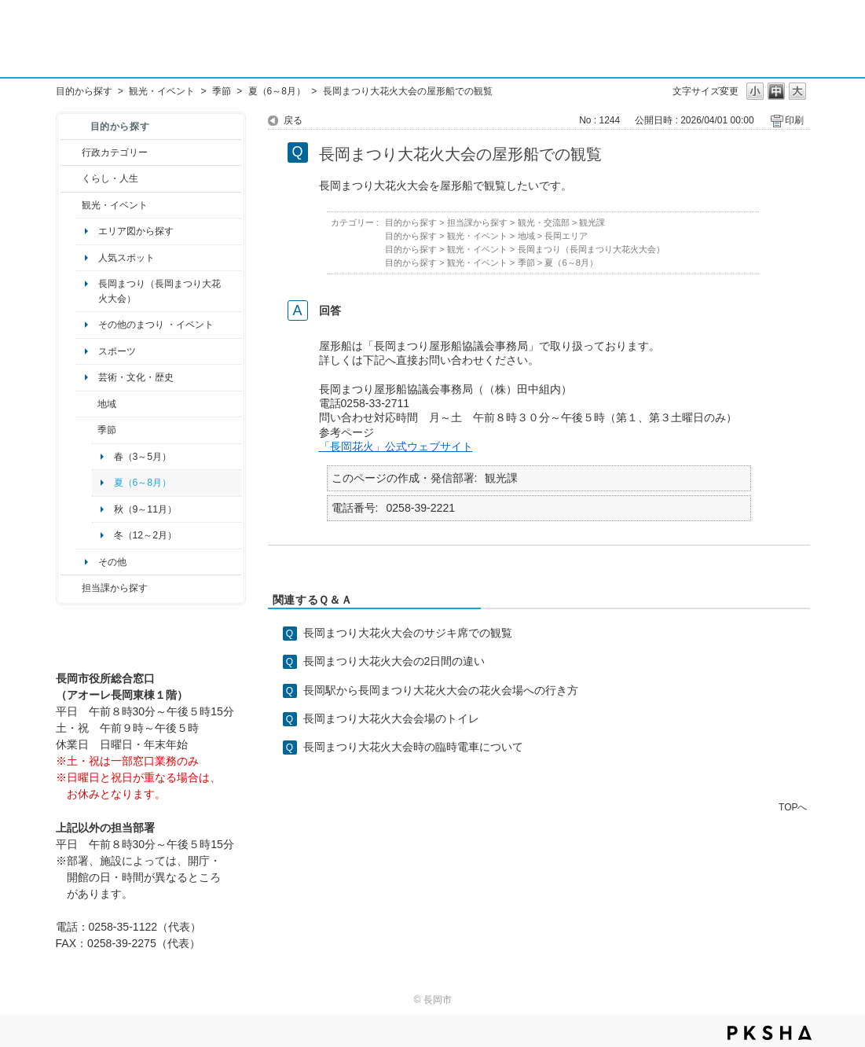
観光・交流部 (544, 222)
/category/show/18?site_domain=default (71, 205)
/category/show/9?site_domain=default (71, 588)
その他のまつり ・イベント (156, 324)
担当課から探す (115, 587)
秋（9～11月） (146, 509)
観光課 (592, 222)
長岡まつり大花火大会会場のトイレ (391, 718)
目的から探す (84, 91)
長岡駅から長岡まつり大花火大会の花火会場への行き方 (440, 690)
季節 (221, 91)
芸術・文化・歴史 (136, 377)
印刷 (794, 120)
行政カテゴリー (115, 152)
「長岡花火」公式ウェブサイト (396, 446)
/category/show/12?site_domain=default (71, 178)
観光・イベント (162, 91)
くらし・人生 (110, 178)
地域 (106, 404)
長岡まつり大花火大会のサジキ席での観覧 (407, 632)
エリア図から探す (136, 231)
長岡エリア (566, 236)
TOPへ (793, 807)
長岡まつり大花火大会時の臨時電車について (413, 746)
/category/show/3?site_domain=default (71, 152)
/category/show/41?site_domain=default (86, 404)
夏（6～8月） (277, 91)
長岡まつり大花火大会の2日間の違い (394, 661)
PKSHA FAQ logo (770, 1033)
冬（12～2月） (146, 535)
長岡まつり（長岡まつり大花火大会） (159, 290)
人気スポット (126, 257)
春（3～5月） (143, 456)
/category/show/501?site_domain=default (86, 430)
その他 (112, 562)
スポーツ (117, 351)
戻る (293, 120)
